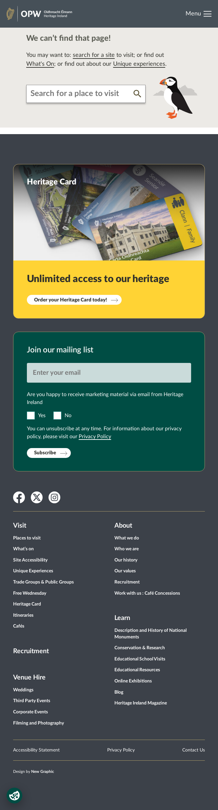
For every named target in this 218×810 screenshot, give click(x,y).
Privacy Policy (95, 436)
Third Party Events (31, 701)
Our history (125, 560)
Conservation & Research (139, 648)
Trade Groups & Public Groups (43, 582)
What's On (40, 64)
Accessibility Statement (36, 750)
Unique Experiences (33, 571)
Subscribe (45, 452)
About (123, 525)
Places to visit (27, 538)
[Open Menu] (200, 14)
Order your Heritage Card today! (70, 300)
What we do (126, 538)
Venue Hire (29, 677)
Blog (118, 692)
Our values (125, 571)
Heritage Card (27, 604)
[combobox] (80, 94)
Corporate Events (30, 712)
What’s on (23, 549)
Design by (33, 772)
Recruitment (31, 651)
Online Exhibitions (133, 681)
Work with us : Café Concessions (147, 593)
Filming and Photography (38, 723)
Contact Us (193, 750)
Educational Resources (137, 670)
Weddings (23, 690)
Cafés (18, 626)
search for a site (94, 55)
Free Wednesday (29, 593)
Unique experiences (139, 64)
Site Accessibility (30, 560)
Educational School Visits (139, 659)
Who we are (126, 549)
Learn (122, 618)
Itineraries (23, 615)
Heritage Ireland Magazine (140, 703)
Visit (19, 525)
